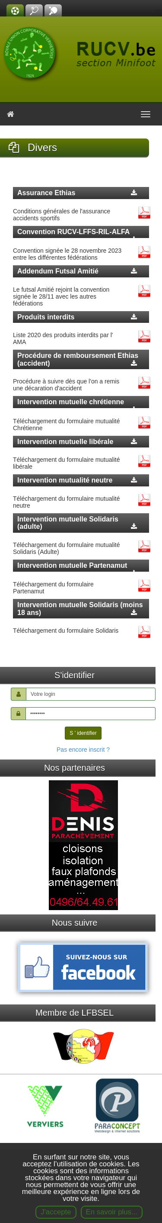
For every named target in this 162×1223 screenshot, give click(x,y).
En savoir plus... (111, 1212)
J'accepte (56, 1212)
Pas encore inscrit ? (83, 749)
